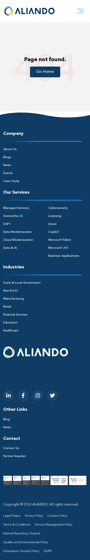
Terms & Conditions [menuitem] (16, 524)
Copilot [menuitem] (53, 231)
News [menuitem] (7, 165)
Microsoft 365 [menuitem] (58, 247)
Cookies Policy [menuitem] (57, 515)
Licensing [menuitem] (54, 216)
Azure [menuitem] (52, 224)
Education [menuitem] (10, 322)
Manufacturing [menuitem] (13, 298)
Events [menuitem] (8, 173)
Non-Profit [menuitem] (10, 290)
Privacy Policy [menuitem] (34, 515)
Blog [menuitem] (6, 419)
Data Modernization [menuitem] (17, 231)
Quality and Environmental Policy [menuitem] (25, 542)
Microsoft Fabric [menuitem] (59, 239)
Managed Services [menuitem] (16, 208)
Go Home (45, 72)
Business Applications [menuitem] (63, 255)
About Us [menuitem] (10, 149)
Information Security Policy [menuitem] (21, 551)
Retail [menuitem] (7, 306)
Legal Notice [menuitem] (12, 515)
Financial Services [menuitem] (15, 314)
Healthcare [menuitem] (10, 330)
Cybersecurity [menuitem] (58, 208)
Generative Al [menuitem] (12, 216)
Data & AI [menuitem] (10, 247)
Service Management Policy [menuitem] (53, 524)
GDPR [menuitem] (48, 551)
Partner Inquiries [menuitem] (14, 456)
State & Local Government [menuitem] (22, 282)
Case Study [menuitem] (11, 181)
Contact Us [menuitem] (11, 448)
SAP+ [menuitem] (7, 224)
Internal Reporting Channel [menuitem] (21, 533)
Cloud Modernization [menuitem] (18, 239)
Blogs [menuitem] (7, 157)
